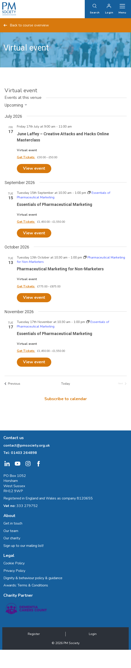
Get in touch (12, 523)
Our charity (11, 538)
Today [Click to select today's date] (65, 383)
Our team (10, 530)
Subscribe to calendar (65, 399)
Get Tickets (26, 157)
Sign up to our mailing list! (23, 545)
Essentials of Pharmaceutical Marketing (54, 204)
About (9, 515)
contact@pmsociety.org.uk (26, 445)
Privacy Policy (14, 570)
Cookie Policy (14, 563)
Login (93, 634)
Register (34, 634)
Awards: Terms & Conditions (25, 585)
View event (34, 168)
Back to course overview (26, 25)
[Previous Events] (12, 383)
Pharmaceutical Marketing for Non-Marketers (60, 268)
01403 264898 (24, 452)
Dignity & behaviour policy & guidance (32, 578)
